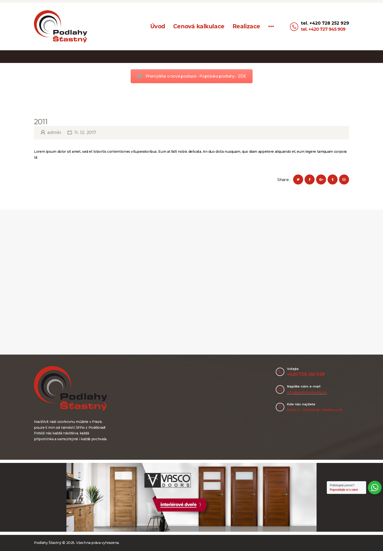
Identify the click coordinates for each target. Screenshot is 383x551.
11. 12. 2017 (85, 132)
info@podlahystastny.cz (307, 392)
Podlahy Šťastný (48, 543)
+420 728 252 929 (305, 374)
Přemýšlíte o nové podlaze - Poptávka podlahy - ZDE (191, 76)
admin (54, 132)
